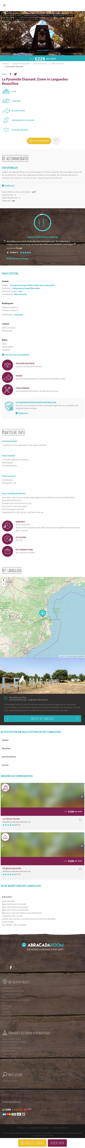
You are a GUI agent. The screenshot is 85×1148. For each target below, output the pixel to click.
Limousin (5, 1009)
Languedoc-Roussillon (21, 64)
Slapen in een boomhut (11, 1039)
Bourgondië (6, 1015)
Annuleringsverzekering (11, 1102)
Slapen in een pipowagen (12, 1048)
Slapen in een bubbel (10, 1054)
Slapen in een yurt (9, 1057)
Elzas (4, 1003)
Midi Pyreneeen (8, 1018)
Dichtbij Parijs (7, 988)
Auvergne (6, 1012)
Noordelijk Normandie (11, 994)
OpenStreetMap (71, 656)
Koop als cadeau (34, 1142)
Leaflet (62, 656)
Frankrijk (5, 64)
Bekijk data (57, 1142)
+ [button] (3, 580)
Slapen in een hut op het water (14, 1042)
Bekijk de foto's (42, 50)
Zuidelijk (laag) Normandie (13, 991)
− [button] (3, 584)
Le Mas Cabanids (57, 64)
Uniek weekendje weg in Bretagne (16, 1000)
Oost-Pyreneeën (40, 64)
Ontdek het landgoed (42, 718)
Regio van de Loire (9, 997)
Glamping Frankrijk (9, 1081)
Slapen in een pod (9, 1045)
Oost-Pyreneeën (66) (18, 700)
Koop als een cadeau (41, 141)
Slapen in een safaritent (11, 1060)
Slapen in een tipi (9, 1051)
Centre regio (7, 1006)
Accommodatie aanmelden (39, 1128)
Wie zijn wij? (21, 1128)
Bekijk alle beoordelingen (17, 259)
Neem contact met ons (60, 1128)
